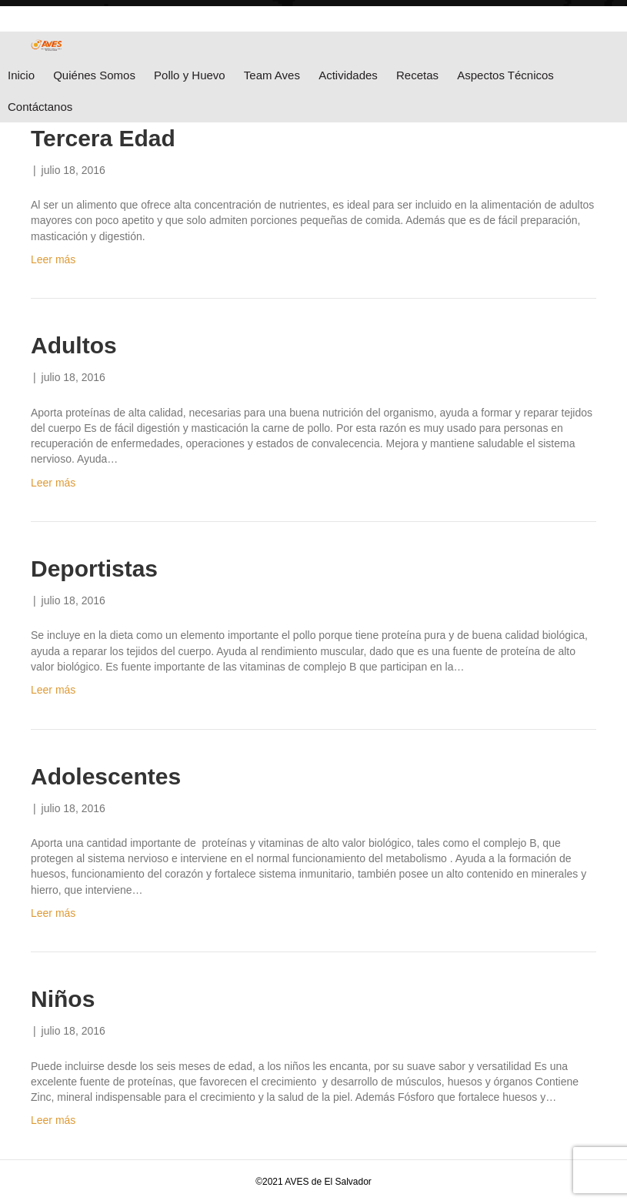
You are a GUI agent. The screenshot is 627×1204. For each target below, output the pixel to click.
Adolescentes (106, 776)
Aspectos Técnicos (505, 75)
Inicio (21, 75)
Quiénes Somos (94, 75)
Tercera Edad (103, 138)
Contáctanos (40, 106)
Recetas (417, 75)
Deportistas (94, 568)
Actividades (348, 75)
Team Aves (272, 75)
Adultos (74, 345)
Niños (63, 999)
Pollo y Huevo (189, 75)
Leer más (53, 259)
